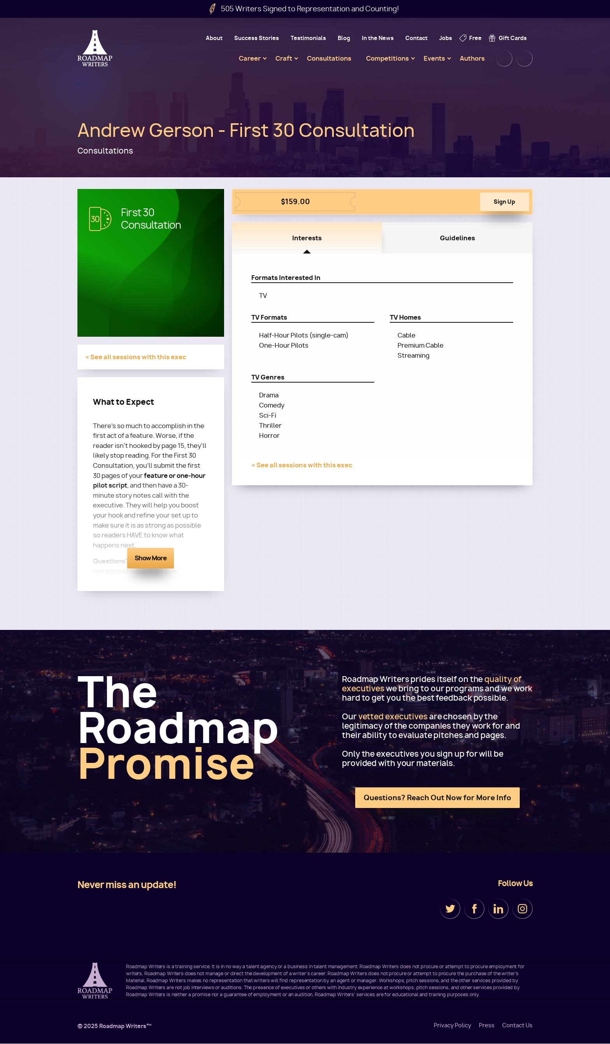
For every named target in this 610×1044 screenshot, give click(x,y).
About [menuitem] (214, 38)
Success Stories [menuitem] (256, 38)
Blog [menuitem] (344, 38)
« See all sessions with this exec (135, 357)
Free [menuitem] (475, 38)
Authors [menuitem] (472, 58)
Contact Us (517, 1025)
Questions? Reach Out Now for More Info (437, 798)
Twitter (450, 909)
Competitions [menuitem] (387, 58)
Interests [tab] (307, 238)
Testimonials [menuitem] (308, 38)
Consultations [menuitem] (329, 58)
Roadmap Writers (95, 48)
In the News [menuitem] (378, 38)
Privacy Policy (452, 1025)
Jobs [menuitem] (445, 38)
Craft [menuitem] (283, 58)
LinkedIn (498, 909)
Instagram (522, 909)
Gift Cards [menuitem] (513, 38)
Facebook (474, 909)
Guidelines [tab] (457, 238)
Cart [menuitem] (524, 58)
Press (486, 1025)
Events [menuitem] (434, 58)
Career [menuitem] (250, 58)
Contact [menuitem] (416, 38)
